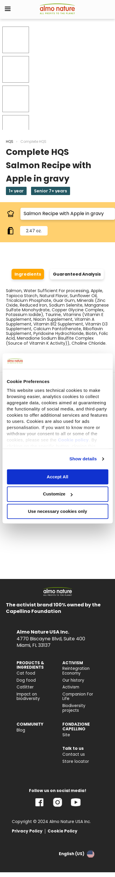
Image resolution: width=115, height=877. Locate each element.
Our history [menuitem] (73, 680)
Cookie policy (73, 439)
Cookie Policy (62, 831)
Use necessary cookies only (57, 511)
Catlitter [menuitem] (25, 687)
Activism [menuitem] (70, 687)
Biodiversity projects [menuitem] (73, 708)
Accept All (57, 476)
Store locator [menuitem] (75, 761)
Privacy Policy (27, 831)
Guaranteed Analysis (77, 274)
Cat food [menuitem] (26, 673)
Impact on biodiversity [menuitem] (28, 696)
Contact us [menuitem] (73, 754)
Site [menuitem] (66, 735)
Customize (57, 494)
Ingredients (27, 274)
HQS (9, 141)
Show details (83, 458)
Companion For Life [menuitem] (77, 696)
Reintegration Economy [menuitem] (76, 671)
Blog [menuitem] (21, 730)
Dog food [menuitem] (26, 680)
